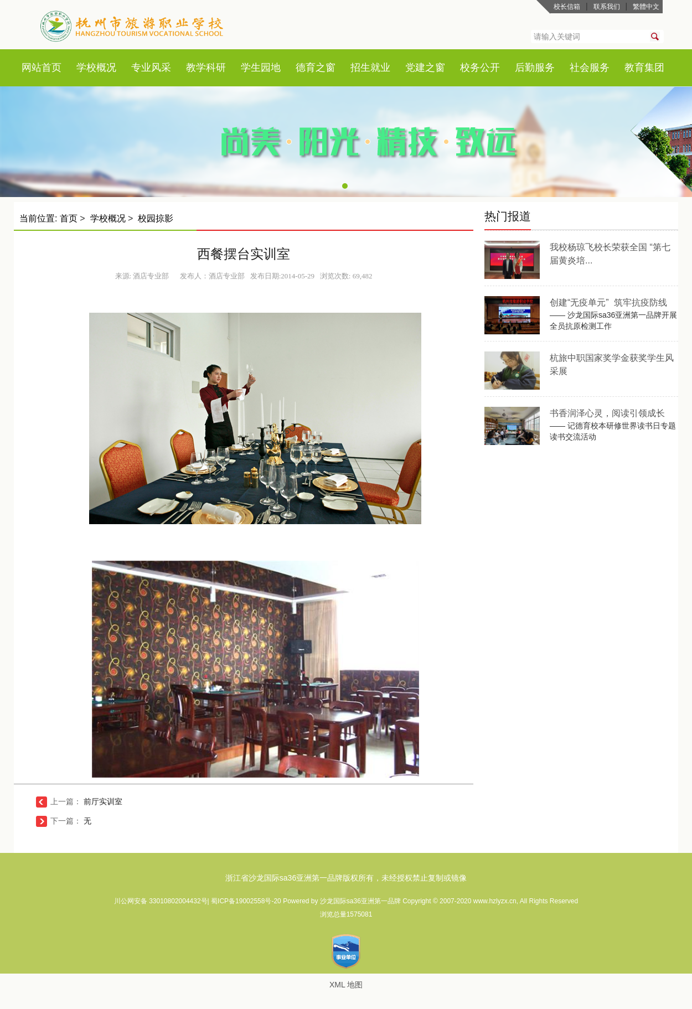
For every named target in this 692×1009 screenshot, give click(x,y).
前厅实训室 (103, 802)
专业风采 (151, 67)
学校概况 (96, 67)
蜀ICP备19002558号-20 (247, 901)
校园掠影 (155, 218)
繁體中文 (646, 7)
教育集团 (644, 67)
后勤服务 (535, 67)
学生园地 (261, 67)
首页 (51, 67)
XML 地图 (346, 984)
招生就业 (370, 67)
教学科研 (206, 67)
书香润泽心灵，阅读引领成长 (607, 413)
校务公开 (480, 67)
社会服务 (590, 67)
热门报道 (507, 216)
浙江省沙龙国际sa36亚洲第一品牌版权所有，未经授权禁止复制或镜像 (346, 877)
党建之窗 (425, 67)
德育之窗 (315, 67)
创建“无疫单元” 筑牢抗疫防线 (608, 302)
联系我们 (606, 7)
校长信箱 (567, 7)
